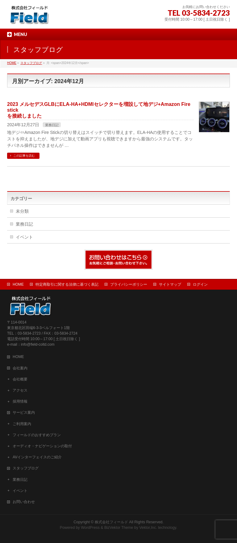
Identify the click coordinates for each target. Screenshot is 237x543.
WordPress (90, 527)
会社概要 (20, 379)
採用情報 (20, 401)
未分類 (22, 211)
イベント (24, 237)
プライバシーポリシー (128, 284)
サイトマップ (170, 284)
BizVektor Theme (118, 527)
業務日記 (52, 125)
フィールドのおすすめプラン (37, 435)
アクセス (20, 390)
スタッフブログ (26, 468)
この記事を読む (24, 155)
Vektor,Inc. (148, 527)
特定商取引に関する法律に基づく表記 (66, 284)
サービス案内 (24, 412)
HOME (18, 284)
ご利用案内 (22, 424)
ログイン (200, 284)
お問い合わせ (24, 502)
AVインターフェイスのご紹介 (37, 457)
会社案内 (20, 368)
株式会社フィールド (111, 522)
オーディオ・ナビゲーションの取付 (42, 446)
